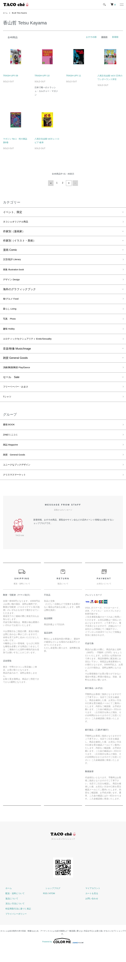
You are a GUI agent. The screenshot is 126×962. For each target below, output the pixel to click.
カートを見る (89, 907)
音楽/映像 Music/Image (17, 355)
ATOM (52, 907)
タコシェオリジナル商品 (18, 221)
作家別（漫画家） (14, 231)
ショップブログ (50, 902)
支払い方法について (12, 918)
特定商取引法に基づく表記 (16, 923)
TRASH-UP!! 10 (42, 75)
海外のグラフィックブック (19, 291)
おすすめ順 (91, 37)
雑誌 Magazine (12, 455)
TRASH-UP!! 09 (10, 75)
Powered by (63, 954)
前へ (51, 182)
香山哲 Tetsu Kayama (21, 13)
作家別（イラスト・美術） (19, 240)
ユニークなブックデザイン (19, 477)
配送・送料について (12, 907)
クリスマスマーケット (16, 488)
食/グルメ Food (12, 301)
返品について (9, 912)
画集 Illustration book (15, 270)
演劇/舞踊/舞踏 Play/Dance (19, 374)
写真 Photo (10, 323)
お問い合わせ (89, 912)
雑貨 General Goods (15, 364)
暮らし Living (11, 312)
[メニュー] (121, 4)
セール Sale (11, 384)
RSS (45, 907)
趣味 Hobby (10, 334)
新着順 (115, 37)
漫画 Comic (10, 250)
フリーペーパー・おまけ (18, 394)
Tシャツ (8, 405)
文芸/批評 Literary (14, 260)
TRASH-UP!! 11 (73, 75)
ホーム (5, 13)
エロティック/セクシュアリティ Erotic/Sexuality (32, 345)
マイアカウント (90, 902)
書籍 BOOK (10, 434)
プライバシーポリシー (13, 928)
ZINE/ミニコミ (12, 445)
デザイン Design (13, 281)
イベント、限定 (12, 211)
